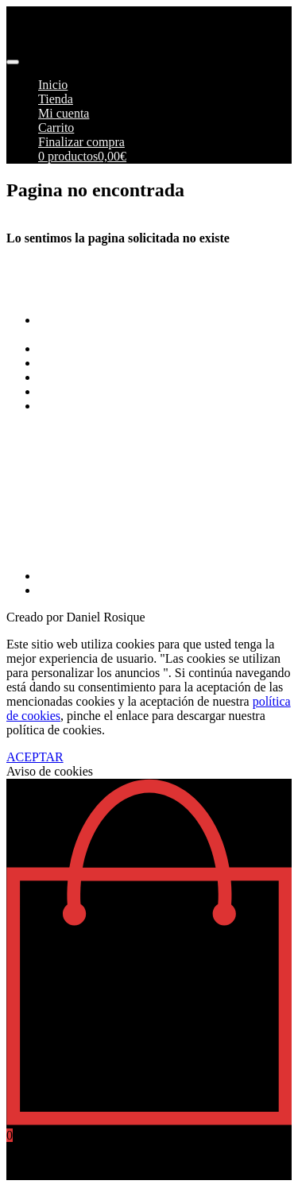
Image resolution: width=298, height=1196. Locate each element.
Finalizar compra (81, 142)
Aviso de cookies (49, 771)
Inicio (53, 84)
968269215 (35, 548)
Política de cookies (86, 391)
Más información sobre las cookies (126, 405)
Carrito (56, 127)
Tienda (55, 99)
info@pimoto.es (47, 507)
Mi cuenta (63, 113)
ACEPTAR (35, 757)
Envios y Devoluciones (97, 363)
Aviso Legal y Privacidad (102, 377)
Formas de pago (78, 348)
